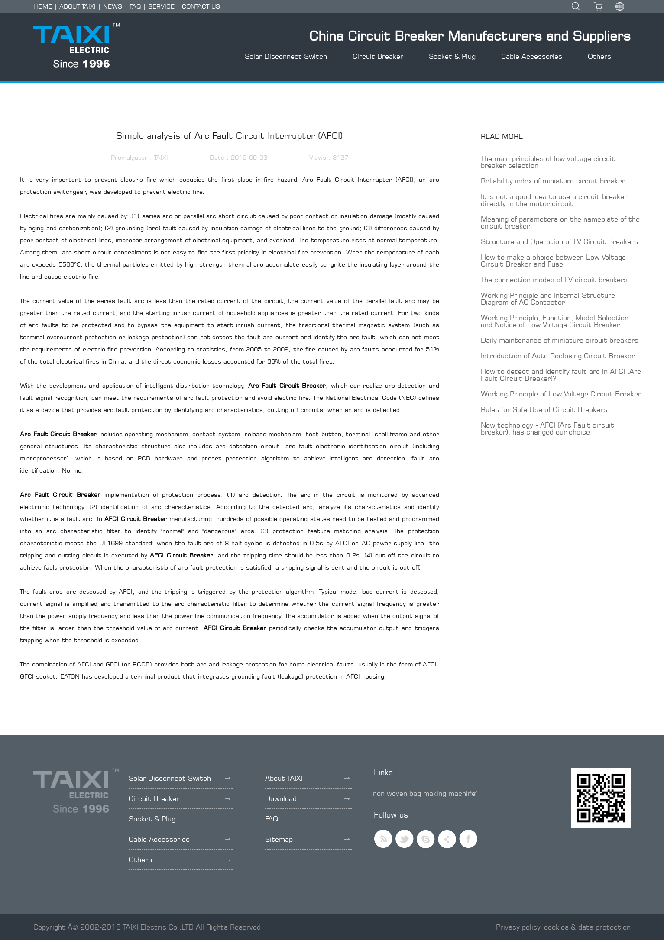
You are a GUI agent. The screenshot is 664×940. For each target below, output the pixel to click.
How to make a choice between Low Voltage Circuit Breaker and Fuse (553, 260)
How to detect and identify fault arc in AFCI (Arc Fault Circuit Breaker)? (561, 375)
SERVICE (161, 6)
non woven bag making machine (424, 793)
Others (599, 56)
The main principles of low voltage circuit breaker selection (548, 162)
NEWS (112, 6)
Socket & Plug (452, 56)
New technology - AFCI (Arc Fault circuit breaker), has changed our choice (547, 428)
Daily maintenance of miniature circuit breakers (559, 340)
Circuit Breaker (378, 56)
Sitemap (307, 839)
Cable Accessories (531, 56)
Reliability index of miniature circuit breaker (553, 181)
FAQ (135, 6)
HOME (42, 6)
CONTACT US (201, 6)
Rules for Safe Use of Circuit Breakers (544, 409)
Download (307, 798)
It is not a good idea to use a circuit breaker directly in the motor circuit (554, 200)
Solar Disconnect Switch (286, 56)
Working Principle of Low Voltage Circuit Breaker (561, 394)
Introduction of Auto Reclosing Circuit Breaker (558, 355)
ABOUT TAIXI (77, 6)
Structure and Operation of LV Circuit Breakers (559, 241)
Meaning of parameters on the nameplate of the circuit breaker (560, 222)
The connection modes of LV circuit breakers (554, 279)
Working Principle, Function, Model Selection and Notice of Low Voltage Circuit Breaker (554, 321)
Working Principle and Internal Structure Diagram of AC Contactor (548, 298)
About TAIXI (307, 778)
